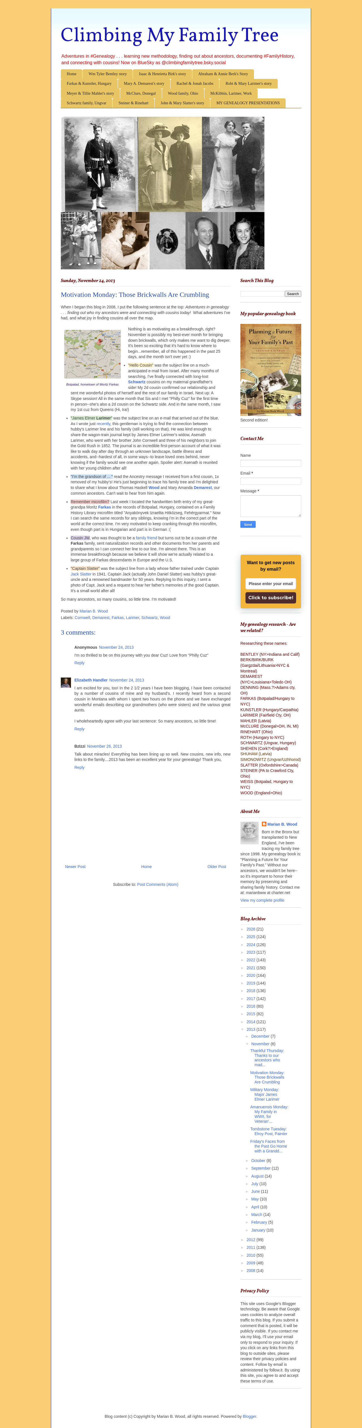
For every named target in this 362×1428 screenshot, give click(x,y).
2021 (252, 968)
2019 (252, 983)
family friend (146, 538)
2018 (252, 990)
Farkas (118, 617)
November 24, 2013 (116, 647)
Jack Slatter (81, 574)
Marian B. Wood (283, 824)
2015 (252, 1014)
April (255, 1207)
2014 (252, 1022)
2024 (252, 944)
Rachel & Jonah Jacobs (194, 83)
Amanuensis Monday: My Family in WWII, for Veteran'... (269, 1114)
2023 (252, 952)
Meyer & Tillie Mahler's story (90, 93)
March (257, 1214)
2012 (252, 1239)
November (260, 1044)
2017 (252, 998)
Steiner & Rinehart (133, 103)
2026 (252, 929)
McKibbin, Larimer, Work (231, 93)
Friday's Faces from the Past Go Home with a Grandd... (268, 1146)
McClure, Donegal (141, 93)
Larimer (132, 617)
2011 (252, 1247)
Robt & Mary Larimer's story (248, 83)
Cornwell (82, 617)
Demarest (203, 487)
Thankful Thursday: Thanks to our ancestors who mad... (267, 1057)
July (255, 1184)
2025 (252, 936)
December (260, 1036)
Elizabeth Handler (90, 680)
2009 (252, 1263)
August (257, 1176)
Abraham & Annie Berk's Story (223, 74)
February (259, 1222)
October (258, 1160)
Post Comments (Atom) (157, 884)
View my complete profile (262, 900)
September (261, 1168)
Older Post (217, 866)
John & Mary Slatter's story (182, 103)
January (258, 1230)
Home (71, 74)
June (256, 1191)
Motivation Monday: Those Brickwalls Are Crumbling (267, 1077)
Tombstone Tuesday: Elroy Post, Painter (268, 1131)
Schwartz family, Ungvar (86, 103)
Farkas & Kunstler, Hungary (89, 83)
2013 (252, 1029)
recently (103, 423)
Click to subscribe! (270, 597)
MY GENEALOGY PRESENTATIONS (248, 103)
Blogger (249, 1416)
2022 (252, 960)
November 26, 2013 (104, 746)
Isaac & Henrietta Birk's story (162, 74)
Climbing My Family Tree (170, 36)
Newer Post (75, 866)
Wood (154, 487)
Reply (79, 663)
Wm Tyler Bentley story (108, 74)
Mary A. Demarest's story (144, 83)
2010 (252, 1255)
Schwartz (136, 382)
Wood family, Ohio (183, 93)
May (255, 1199)
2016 (252, 1006)
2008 (252, 1270)
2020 (252, 975)
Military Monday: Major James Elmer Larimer (264, 1094)
